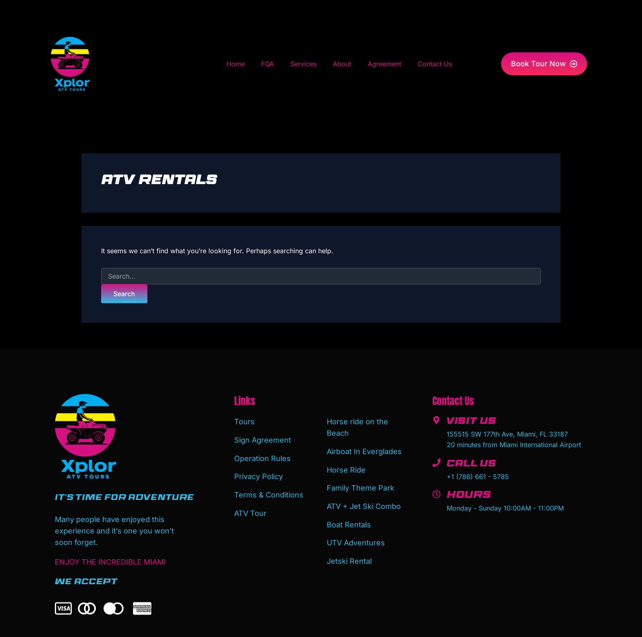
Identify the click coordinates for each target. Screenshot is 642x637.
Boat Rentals (349, 521)
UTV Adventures (356, 538)
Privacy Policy (258, 474)
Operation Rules (262, 456)
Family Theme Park (360, 486)
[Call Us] (436, 463)
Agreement (384, 64)
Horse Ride (346, 468)
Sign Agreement (262, 439)
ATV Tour (250, 509)
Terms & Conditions (268, 492)
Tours (244, 421)
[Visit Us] (436, 420)
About (342, 64)
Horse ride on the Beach (357, 427)
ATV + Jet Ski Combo (364, 503)
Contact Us (435, 64)
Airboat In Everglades (364, 450)
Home (235, 64)
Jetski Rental (349, 556)
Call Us (472, 464)
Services (303, 64)
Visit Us (472, 422)
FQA (267, 64)
